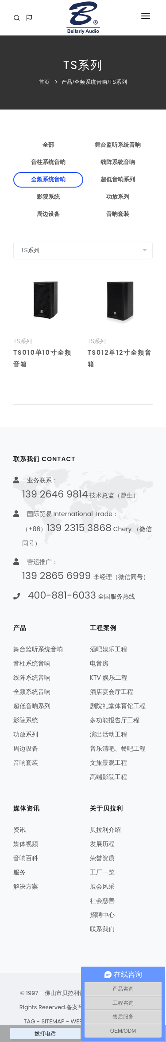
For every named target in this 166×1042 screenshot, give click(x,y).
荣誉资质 (102, 858)
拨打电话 (45, 1033)
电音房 (99, 663)
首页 (44, 82)
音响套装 (117, 214)
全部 (48, 145)
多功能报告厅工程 (114, 720)
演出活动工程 (108, 734)
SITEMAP (52, 1021)
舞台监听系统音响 (118, 145)
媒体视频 (25, 843)
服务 (19, 872)
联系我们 (102, 928)
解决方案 (25, 886)
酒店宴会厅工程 (111, 691)
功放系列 (117, 197)
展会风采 (102, 886)
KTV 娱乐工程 (108, 677)
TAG (29, 1021)
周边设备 (48, 214)
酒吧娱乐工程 (108, 649)
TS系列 (118, 82)
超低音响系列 (117, 180)
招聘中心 (102, 914)
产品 (67, 82)
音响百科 (25, 858)
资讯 (19, 829)
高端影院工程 (108, 776)
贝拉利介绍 (105, 829)
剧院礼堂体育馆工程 (118, 705)
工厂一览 (102, 872)
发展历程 (102, 843)
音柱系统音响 (48, 162)
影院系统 (48, 197)
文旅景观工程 (108, 762)
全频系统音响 (91, 82)
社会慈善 (102, 900)
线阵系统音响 (117, 162)
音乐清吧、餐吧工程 (118, 748)
